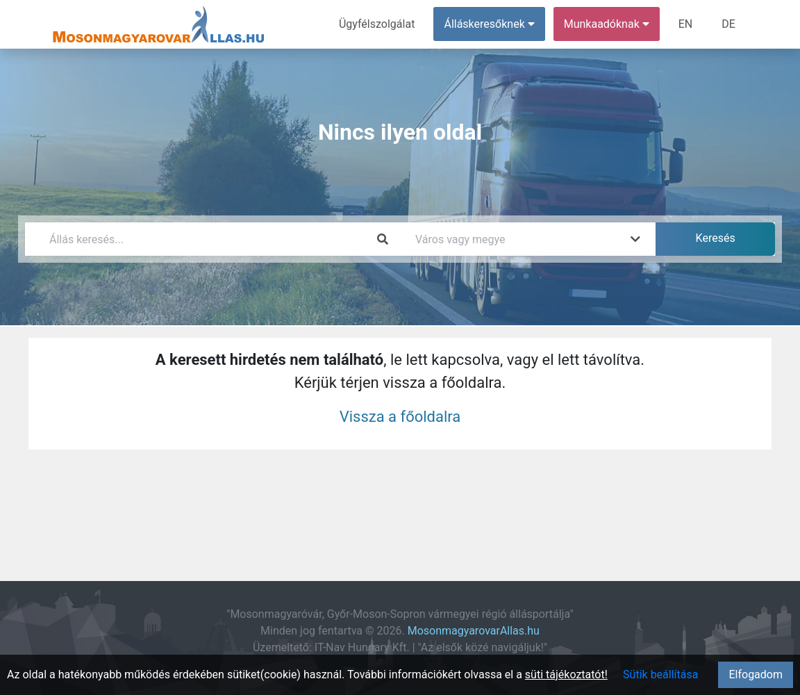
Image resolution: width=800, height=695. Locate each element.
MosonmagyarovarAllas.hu (474, 630)
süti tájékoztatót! (566, 674)
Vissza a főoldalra (400, 416)
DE (728, 24)
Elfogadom (755, 674)
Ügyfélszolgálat (377, 24)
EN (685, 24)
